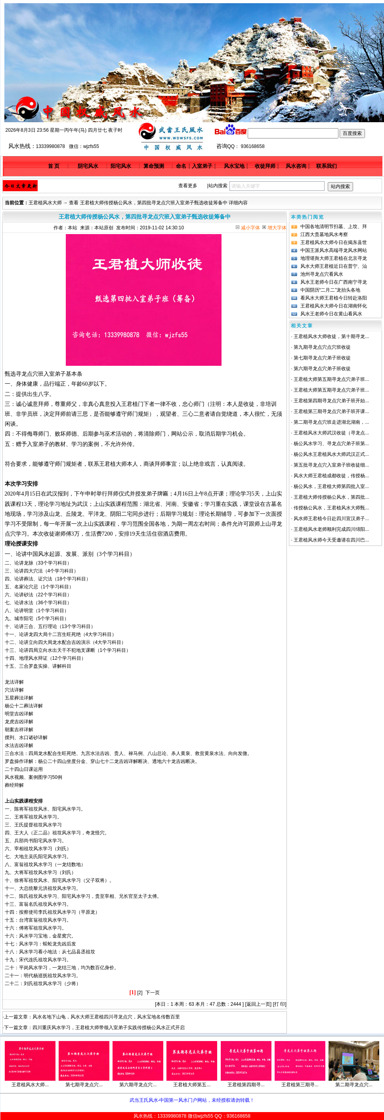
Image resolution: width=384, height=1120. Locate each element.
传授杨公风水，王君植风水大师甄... (331, 508)
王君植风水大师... (30, 1084)
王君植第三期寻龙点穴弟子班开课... (331, 411)
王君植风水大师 (45, 203)
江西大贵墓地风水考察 (324, 234)
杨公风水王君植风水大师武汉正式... (331, 454)
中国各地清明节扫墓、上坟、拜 (333, 226)
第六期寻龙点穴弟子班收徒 (322, 368)
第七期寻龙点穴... (84, 1084)
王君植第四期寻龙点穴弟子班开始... (331, 400)
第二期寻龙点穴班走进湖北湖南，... (331, 422)
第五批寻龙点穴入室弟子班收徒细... (331, 465)
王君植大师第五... (191, 1084)
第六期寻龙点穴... (138, 1084)
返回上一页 (258, 1004)
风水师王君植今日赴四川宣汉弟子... (331, 518)
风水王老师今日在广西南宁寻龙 (333, 282)
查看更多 (187, 185)
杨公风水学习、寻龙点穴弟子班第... (331, 443)
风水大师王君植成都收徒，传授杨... (331, 475)
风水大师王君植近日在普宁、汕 (333, 266)
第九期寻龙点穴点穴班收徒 (322, 347)
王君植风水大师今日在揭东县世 (333, 242)
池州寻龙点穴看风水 (321, 274)
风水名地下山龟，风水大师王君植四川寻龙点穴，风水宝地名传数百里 (106, 1017)
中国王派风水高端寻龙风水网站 (333, 250)
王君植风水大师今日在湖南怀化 (333, 306)
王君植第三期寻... (300, 1084)
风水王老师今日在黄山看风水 (331, 314)
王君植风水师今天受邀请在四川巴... (331, 540)
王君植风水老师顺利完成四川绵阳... (331, 529)
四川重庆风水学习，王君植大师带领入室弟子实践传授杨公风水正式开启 (108, 1027)
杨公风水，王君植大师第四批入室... (331, 486)
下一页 (152, 992)
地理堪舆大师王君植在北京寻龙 (333, 258)
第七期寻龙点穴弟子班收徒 (322, 358)
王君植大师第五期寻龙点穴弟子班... (331, 379)
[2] (139, 992)
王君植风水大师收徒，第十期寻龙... (331, 336)
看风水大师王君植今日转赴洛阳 (333, 298)
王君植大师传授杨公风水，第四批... (331, 497)
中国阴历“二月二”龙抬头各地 (330, 290)
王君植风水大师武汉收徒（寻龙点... (331, 433)
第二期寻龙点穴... (354, 1084)
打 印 (279, 1004)
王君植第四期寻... (246, 1084)
